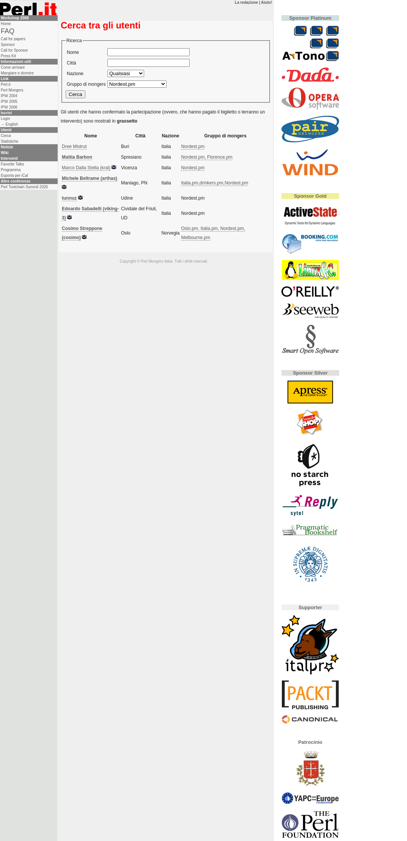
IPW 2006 (9, 107)
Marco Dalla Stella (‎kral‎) (86, 167)
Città (71, 63)
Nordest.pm (192, 146)
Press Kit (8, 56)
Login (5, 119)
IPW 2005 (9, 101)
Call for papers (13, 39)
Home (6, 24)
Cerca (6, 136)
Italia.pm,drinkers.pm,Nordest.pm (214, 183)
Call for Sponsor (14, 50)
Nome (73, 52)
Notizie (7, 147)
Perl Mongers (12, 90)
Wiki (4, 153)
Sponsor (8, 45)
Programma (10, 170)
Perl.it (6, 84)
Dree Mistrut (74, 146)
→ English (9, 124)
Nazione (75, 73)
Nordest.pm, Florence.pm (206, 157)
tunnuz (69, 198)
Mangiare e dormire (17, 73)
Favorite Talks (12, 164)
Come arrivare (13, 67)
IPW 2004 (9, 96)
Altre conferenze (15, 181)
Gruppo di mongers (86, 84)
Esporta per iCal (14, 175)
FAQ (7, 31)
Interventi (9, 158)
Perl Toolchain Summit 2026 (24, 187)
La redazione (246, 2)
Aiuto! (266, 2)
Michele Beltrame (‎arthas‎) (89, 178)
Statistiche (9, 141)
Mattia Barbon (77, 157)
